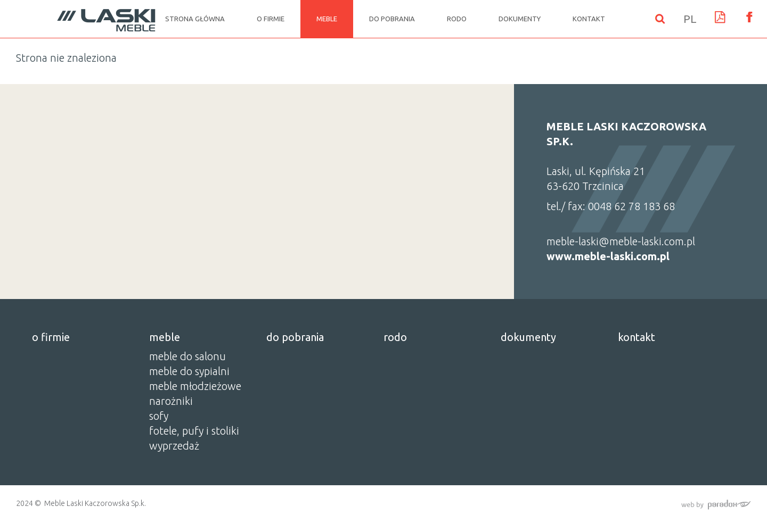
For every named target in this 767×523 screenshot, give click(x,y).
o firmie (270, 18)
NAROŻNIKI (171, 401)
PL (690, 18)
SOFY (158, 416)
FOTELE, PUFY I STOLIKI (194, 431)
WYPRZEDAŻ (174, 445)
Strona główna (195, 18)
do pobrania (392, 18)
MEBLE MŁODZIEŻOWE (195, 386)
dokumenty (520, 18)
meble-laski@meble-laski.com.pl (620, 241)
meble (326, 18)
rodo (457, 18)
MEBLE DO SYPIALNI (189, 371)
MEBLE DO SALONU (187, 356)
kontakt (589, 18)
